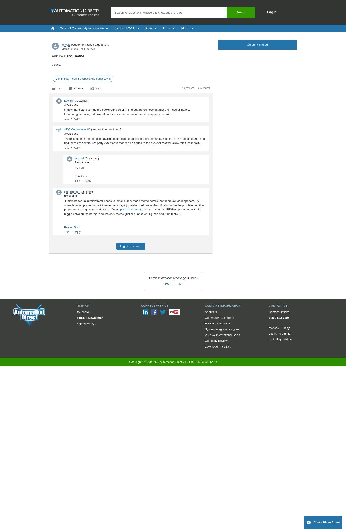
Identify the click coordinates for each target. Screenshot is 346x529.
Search (240, 12)
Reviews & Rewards (218, 323)
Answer (76, 88)
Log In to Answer (131, 246)
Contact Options (279, 312)
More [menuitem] (187, 28)
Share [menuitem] (151, 28)
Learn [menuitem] (169, 28)
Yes (167, 283)
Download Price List (218, 346)
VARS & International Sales (222, 335)
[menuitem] (52, 28)
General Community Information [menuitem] (84, 28)
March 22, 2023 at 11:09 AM (78, 49)
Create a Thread (257, 44)
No (179, 283)
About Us (211, 312)
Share (96, 88)
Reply (77, 118)
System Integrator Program (222, 329)
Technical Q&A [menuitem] (126, 28)
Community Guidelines (219, 317)
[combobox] (183, 12)
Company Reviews (217, 340)
